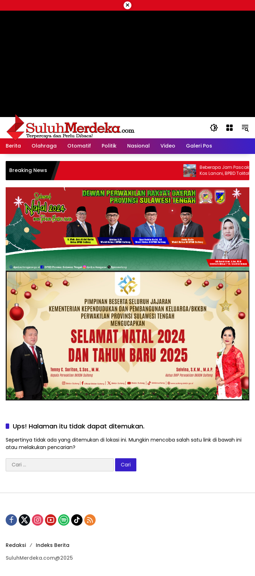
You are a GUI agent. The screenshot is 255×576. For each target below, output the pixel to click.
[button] (214, 127)
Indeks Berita (52, 545)
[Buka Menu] (229, 127)
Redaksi (16, 545)
